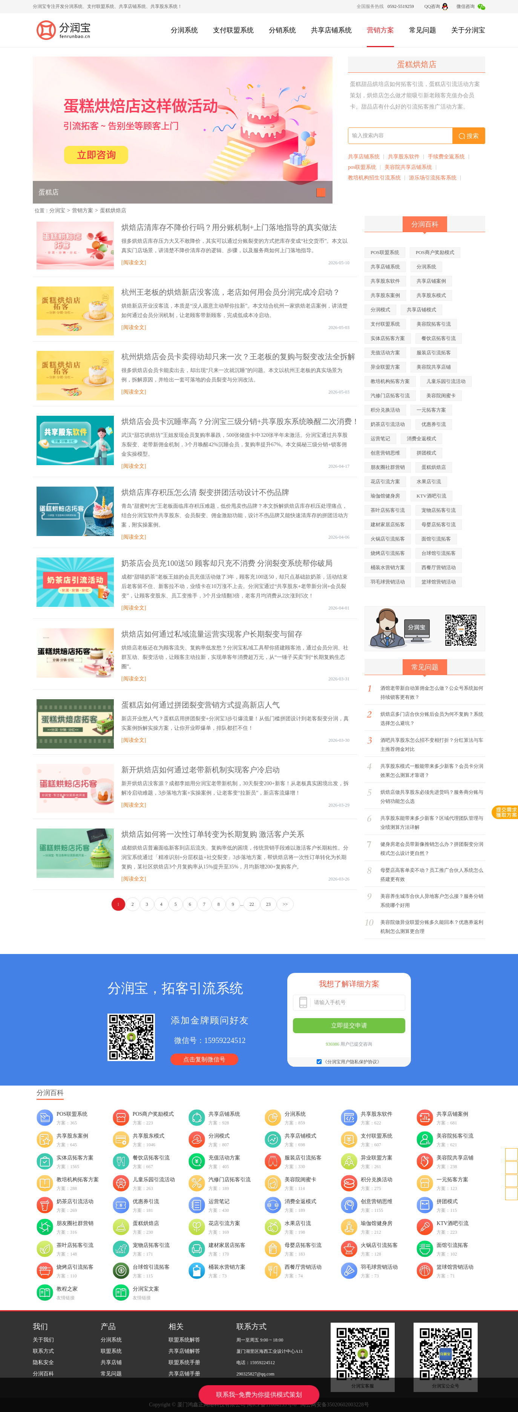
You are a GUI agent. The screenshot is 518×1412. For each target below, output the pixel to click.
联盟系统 (111, 1351)
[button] (321, 192)
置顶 (511, 1194)
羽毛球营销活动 (388, 582)
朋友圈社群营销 (388, 467)
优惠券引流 (433, 424)
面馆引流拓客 (436, 539)
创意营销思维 (385, 453)
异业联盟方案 (385, 367)
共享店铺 (111, 1362)
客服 (511, 1167)
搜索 (469, 136)
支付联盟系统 (233, 30)
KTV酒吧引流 (431, 496)
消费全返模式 (421, 438)
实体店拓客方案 (388, 338)
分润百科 (43, 1374)
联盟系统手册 (184, 1362)
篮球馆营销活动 (438, 582)
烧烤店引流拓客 (388, 553)
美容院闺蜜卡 (441, 395)
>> (285, 904)
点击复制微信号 (204, 1059)
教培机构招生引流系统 (374, 178)
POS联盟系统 (385, 252)
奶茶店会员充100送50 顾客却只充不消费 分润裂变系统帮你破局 (227, 563)
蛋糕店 (48, 192)
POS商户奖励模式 (435, 252)
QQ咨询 (436, 6)
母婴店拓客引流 (438, 524)
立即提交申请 (349, 1025)
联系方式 (43, 1351)
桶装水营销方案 (388, 567)
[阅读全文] (133, 262)
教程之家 (67, 1289)
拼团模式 (426, 453)
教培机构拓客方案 (390, 381)
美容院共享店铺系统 (408, 167)
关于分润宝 (468, 30)
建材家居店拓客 (388, 524)
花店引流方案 (385, 481)
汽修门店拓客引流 (390, 395)
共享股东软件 (404, 156)
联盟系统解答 (184, 1340)
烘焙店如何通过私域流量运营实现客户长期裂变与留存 (211, 634)
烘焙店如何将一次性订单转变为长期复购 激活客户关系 (212, 834)
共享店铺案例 (431, 281)
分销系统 (282, 30)
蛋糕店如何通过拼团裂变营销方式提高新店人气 (200, 705)
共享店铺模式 (421, 309)
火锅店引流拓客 (388, 539)
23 (268, 904)
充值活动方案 (385, 352)
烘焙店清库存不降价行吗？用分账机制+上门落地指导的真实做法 (229, 227)
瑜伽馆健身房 (385, 496)
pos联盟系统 (362, 167)
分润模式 (380, 309)
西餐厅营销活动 (438, 567)
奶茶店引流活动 (388, 424)
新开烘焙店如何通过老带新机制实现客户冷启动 (200, 770)
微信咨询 (471, 6)
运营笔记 (380, 438)
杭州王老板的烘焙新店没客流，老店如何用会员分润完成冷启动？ (230, 292)
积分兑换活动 (385, 410)
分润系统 (184, 30)
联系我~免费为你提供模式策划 (259, 1394)
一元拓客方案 (431, 410)
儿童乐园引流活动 (446, 381)
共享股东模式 (431, 295)
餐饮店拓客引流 (438, 338)
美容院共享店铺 (434, 367)
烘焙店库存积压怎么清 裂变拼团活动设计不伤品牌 (205, 492)
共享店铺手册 (184, 1374)
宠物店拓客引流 (438, 510)
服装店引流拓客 (434, 352)
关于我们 (43, 1340)
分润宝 (57, 210)
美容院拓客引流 (434, 324)
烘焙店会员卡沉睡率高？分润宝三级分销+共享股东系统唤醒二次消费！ (240, 421)
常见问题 (422, 30)
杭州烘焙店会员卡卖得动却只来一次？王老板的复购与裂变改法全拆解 (238, 356)
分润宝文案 (146, 1289)
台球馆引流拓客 (438, 553)
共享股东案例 (385, 295)
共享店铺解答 (184, 1351)
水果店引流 (429, 481)
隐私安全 (43, 1362)
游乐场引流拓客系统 (433, 178)
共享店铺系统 (331, 30)
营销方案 (380, 30)
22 (252, 904)
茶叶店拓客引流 (388, 510)
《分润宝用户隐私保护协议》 (352, 1061)
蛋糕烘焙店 (113, 210)
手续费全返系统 (446, 156)
